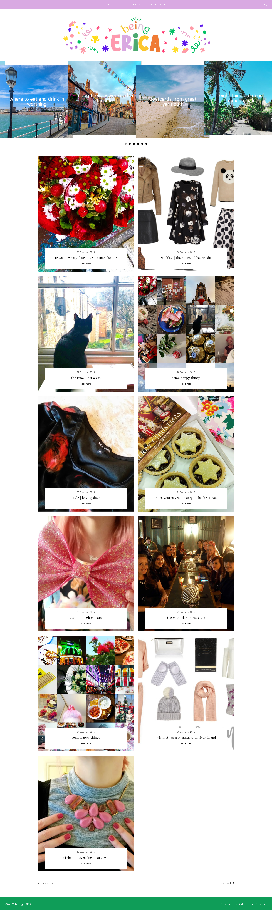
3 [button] (134, 145)
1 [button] (126, 145)
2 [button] (130, 145)
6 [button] (147, 145)
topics (134, 4)
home (111, 4)
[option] (36, 101)
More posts (227, 883)
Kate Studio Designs (253, 904)
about (123, 4)
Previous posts (46, 883)
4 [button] (138, 145)
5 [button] (143, 145)
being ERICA (23, 904)
